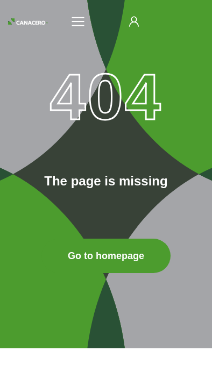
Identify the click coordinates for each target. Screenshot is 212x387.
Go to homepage (106, 255)
